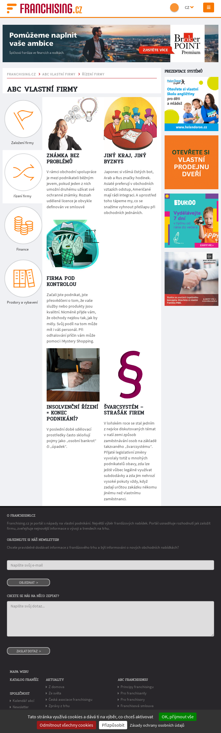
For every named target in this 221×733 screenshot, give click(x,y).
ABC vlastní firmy (58, 74)
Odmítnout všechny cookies (66, 725)
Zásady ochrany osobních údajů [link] (157, 725)
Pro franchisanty (133, 693)
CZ (189, 7)
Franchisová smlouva (137, 705)
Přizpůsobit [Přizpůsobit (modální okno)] (113, 725)
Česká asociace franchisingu (70, 699)
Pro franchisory (133, 699)
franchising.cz (21, 74)
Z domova (56, 686)
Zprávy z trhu (59, 705)
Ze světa (55, 693)
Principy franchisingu (137, 686)
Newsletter (21, 706)
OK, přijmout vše (178, 716)
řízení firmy (93, 74)
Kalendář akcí (23, 700)
